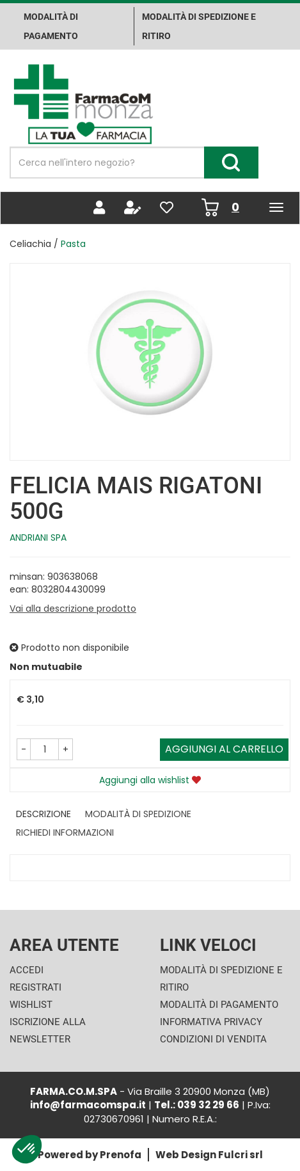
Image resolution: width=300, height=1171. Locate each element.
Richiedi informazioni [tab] (65, 832)
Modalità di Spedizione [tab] (138, 814)
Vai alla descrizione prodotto (73, 608)
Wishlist (31, 1004)
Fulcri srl (240, 1154)
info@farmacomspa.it (88, 1104)
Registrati (35, 987)
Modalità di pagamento (51, 26)
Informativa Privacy (211, 1022)
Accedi (26, 970)
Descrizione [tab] (43, 814)
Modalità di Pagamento (219, 1004)
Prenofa (120, 1154)
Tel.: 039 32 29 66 (196, 1104)
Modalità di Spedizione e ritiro (199, 26)
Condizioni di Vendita (213, 1039)
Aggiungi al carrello (224, 749)
